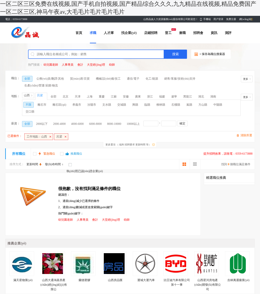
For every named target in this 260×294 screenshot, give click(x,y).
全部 (27, 78)
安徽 (126, 96)
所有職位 (18, 153)
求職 (93, 33)
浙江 (150, 96)
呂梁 (59, 136)
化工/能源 (152, 78)
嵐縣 (189, 104)
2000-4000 (59, 123)
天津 (77, 96)
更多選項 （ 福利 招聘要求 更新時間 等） (128, 144)
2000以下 (42, 123)
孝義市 (76, 104)
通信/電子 (133, 78)
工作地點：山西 (37, 136)
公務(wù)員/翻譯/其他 (50, 78)
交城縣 (121, 104)
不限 (28, 104)
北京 (65, 96)
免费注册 (231, 19)
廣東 (138, 96)
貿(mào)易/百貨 (79, 78)
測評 (228, 33)
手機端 (207, 19)
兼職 (182, 33)
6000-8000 (95, 123)
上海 (90, 96)
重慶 (102, 96)
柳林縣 (160, 104)
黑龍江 (187, 96)
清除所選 (246, 135)
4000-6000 (77, 123)
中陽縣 (217, 104)
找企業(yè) (129, 33)
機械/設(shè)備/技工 (108, 78)
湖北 (201, 96)
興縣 (135, 104)
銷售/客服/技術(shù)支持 (179, 78)
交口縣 (30, 111)
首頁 (79, 33)
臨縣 (147, 104)
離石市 (42, 104)
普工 (168, 33)
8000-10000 (114, 123)
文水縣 (106, 104)
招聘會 (198, 33)
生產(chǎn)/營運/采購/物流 (41, 85)
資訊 (214, 33)
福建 (162, 96)
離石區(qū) (59, 104)
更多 (245, 79)
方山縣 (202, 104)
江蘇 (114, 96)
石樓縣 (175, 104)
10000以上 (133, 123)
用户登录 (218, 19)
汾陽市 (91, 104)
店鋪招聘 (150, 33)
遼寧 (174, 96)
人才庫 (109, 33)
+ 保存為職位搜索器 (212, 54)
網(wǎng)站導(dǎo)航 (245, 20)
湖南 (213, 96)
